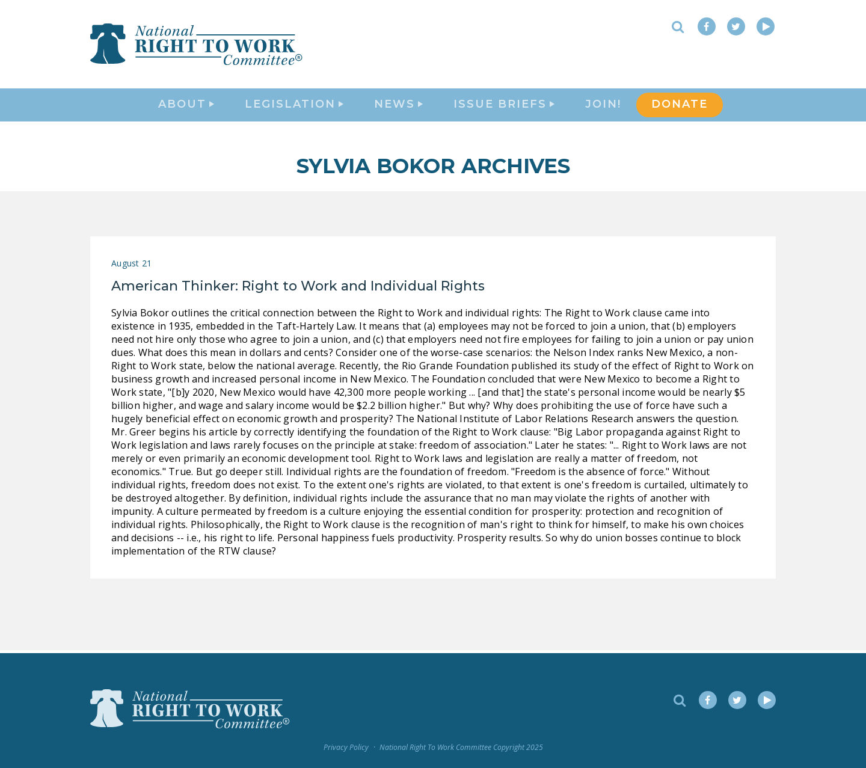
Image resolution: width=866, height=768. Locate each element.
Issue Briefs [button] (503, 105)
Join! (603, 105)
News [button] (398, 105)
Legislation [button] (294, 105)
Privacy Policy (346, 748)
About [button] (186, 105)
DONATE (679, 105)
